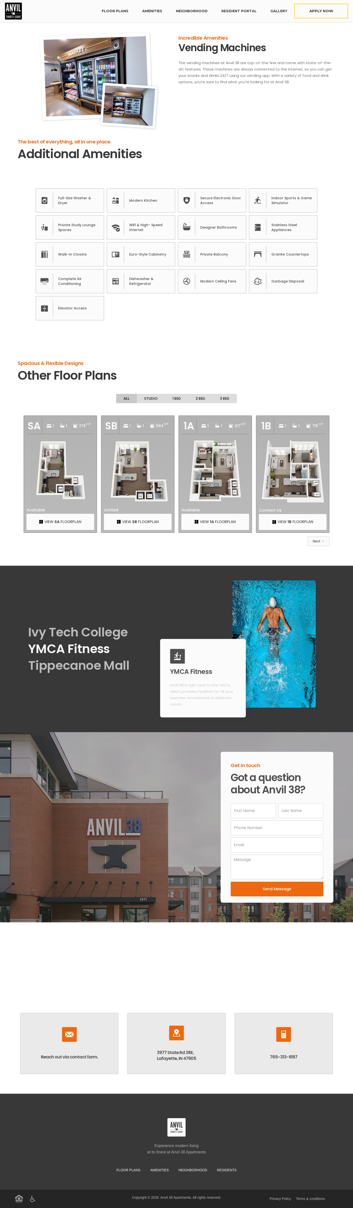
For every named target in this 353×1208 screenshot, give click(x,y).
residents (227, 1170)
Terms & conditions (310, 1199)
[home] (50, 11)
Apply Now (321, 11)
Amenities (152, 11)
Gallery (278, 11)
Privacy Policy (280, 1199)
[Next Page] (318, 541)
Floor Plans (128, 1170)
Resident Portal (239, 11)
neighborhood (192, 11)
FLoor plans (115, 11)
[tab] (126, 398)
